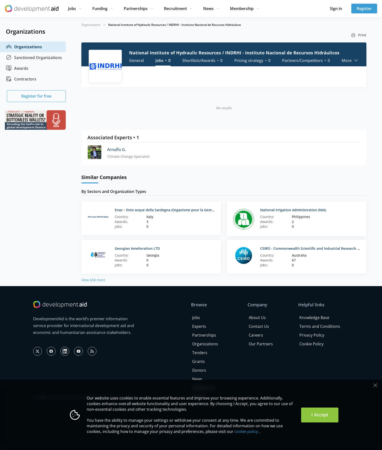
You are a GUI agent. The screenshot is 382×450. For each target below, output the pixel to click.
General (136, 60)
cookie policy (246, 431)
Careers (256, 335)
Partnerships (136, 8)
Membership (242, 8)
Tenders (199, 352)
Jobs (72, 8)
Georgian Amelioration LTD (137, 248)
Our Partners (261, 344)
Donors (199, 370)
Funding (99, 8)
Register (364, 8)
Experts (199, 326)
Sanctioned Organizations (34, 57)
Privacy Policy (311, 335)
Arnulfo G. (116, 149)
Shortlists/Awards (202, 60)
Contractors (21, 79)
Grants (198, 361)
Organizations (24, 47)
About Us (257, 317)
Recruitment (175, 8)
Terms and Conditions (319, 326)
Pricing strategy (252, 60)
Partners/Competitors (306, 60)
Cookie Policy (311, 344)
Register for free (36, 96)
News (208, 8)
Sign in (336, 8)
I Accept (319, 415)
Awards (17, 68)
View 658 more (93, 280)
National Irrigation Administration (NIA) (293, 210)
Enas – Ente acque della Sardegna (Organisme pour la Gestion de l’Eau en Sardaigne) (185, 210)
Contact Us (259, 326)
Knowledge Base (314, 317)
